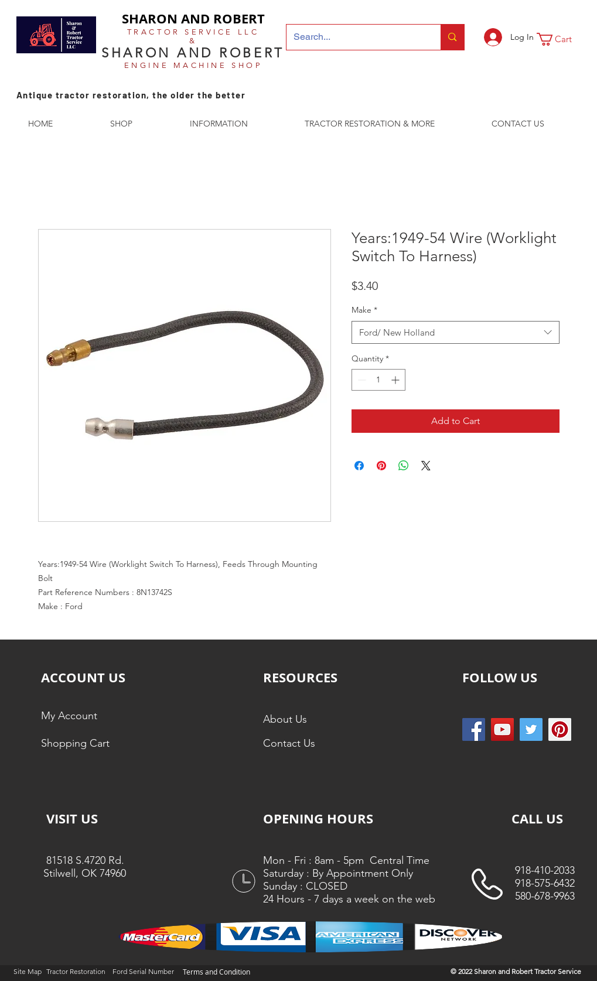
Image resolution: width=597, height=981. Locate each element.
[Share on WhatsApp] (404, 466)
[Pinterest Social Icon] (559, 729)
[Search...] (355, 37)
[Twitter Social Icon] (531, 729)
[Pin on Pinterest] (381, 466)
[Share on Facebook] (359, 466)
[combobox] (456, 332)
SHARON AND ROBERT (193, 18)
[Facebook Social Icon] (473, 729)
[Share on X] (426, 466)
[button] (562, 39)
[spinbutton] (378, 380)
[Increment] (396, 380)
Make (364, 310)
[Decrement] (360, 380)
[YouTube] (502, 729)
